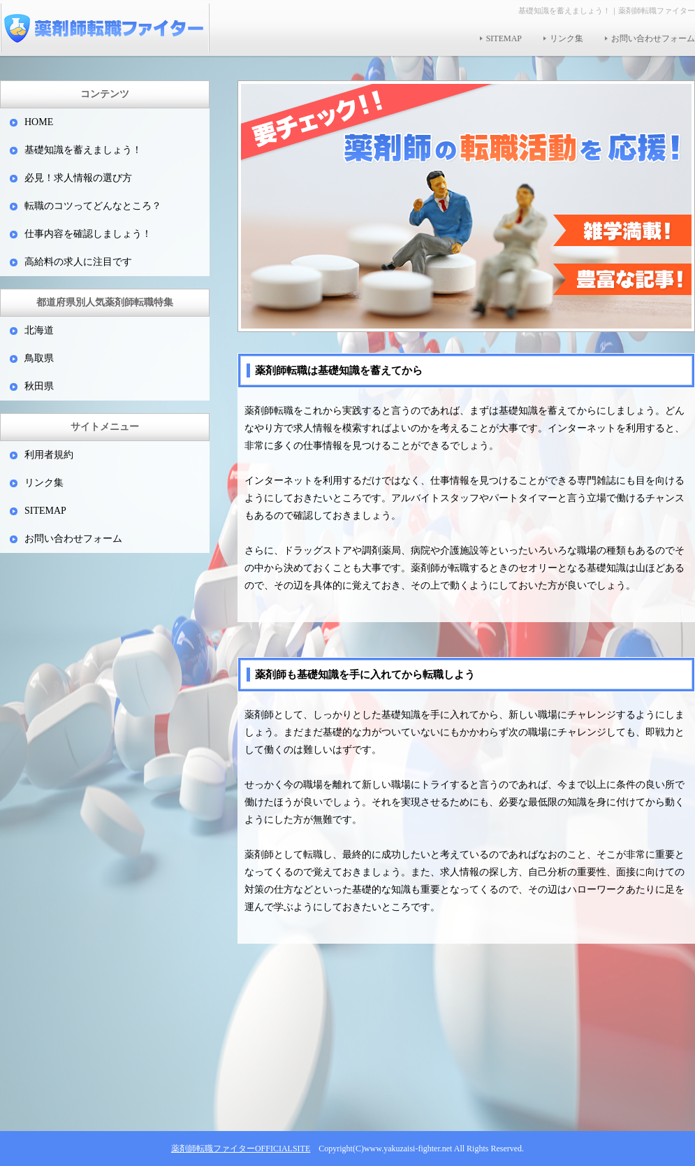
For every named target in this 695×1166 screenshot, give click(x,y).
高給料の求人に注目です (78, 262)
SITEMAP (504, 38)
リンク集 (566, 38)
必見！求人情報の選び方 (78, 178)
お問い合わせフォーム (653, 38)
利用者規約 (48, 454)
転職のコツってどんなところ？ (92, 206)
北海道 (39, 330)
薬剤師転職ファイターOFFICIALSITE (240, 1148)
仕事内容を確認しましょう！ (88, 234)
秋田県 (39, 386)
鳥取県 (39, 358)
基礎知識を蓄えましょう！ (83, 150)
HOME (38, 122)
